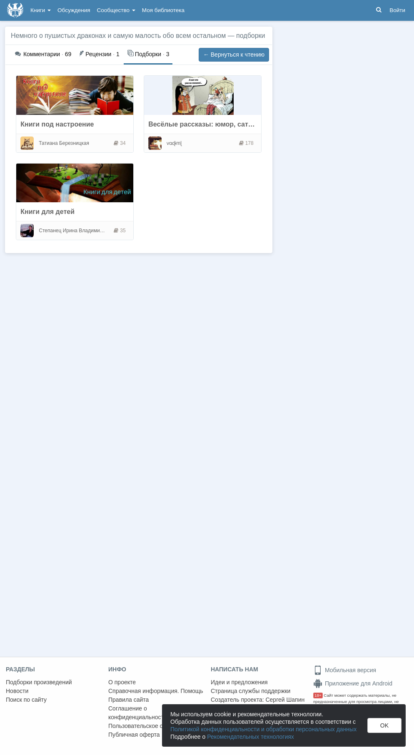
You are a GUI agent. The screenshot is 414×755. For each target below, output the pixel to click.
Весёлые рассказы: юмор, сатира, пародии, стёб (229, 124)
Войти (397, 10)
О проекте (122, 682)
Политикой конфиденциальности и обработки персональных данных (263, 729)
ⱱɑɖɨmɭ (174, 143)
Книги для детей (47, 211)
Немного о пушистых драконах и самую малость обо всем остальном (118, 35)
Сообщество (116, 10)
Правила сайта (128, 699)
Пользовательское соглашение (150, 726)
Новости (17, 691)
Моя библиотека (163, 10)
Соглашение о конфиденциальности (137, 712)
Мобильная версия (344, 670)
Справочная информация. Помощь (155, 691)
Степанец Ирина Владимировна (73, 230)
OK (384, 725)
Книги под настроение (57, 124)
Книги (40, 10)
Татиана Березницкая (64, 143)
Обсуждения (73, 10)
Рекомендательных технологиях (250, 736)
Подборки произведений (39, 682)
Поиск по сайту (26, 699)
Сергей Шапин (284, 699)
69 (43, 54)
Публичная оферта (134, 734)
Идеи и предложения (239, 682)
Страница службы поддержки (250, 691)
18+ (318, 695)
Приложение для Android (352, 683)
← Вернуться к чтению (233, 54)
